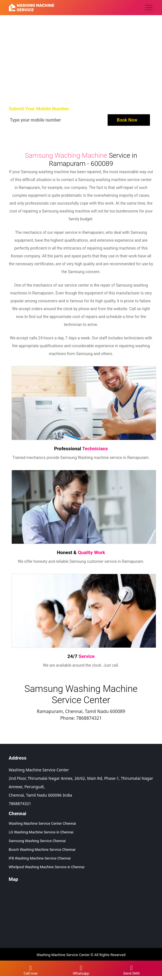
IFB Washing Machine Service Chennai (40, 858)
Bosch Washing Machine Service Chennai (42, 849)
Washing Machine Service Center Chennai (42, 823)
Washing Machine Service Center (63, 955)
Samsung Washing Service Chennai (37, 841)
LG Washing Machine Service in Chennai (41, 832)
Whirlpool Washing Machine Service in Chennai (46, 867)
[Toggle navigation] (148, 7)
